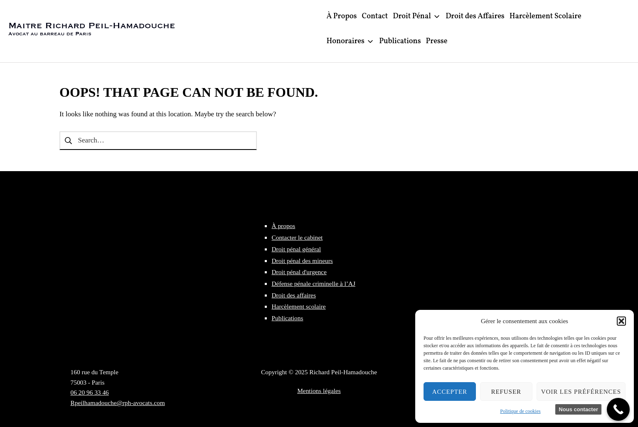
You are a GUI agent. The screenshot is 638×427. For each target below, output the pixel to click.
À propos (283, 225)
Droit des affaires (293, 295)
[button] (621, 321)
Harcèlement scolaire (298, 306)
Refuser (506, 391)
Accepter (449, 391)
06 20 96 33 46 (90, 392)
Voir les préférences (581, 391)
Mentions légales (319, 390)
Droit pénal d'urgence (298, 271)
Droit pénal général (296, 249)
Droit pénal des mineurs (302, 260)
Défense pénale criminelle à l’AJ (313, 283)
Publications (287, 317)
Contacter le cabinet (297, 237)
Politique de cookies (520, 411)
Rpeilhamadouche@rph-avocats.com (118, 402)
